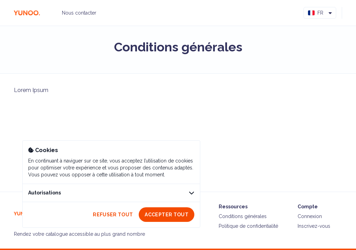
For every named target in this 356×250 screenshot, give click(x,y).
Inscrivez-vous (314, 226)
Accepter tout (166, 214)
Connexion (310, 216)
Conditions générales (243, 216)
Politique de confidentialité (248, 226)
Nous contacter (79, 13)
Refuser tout (113, 214)
